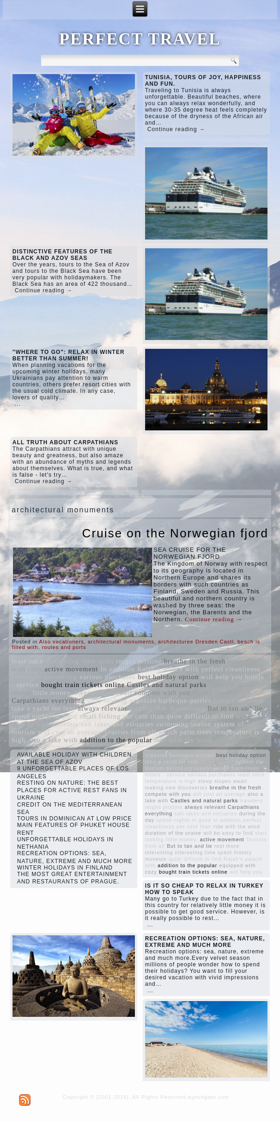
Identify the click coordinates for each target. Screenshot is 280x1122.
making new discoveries (167, 708)
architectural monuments (121, 641)
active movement (71, 669)
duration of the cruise (173, 833)
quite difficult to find (199, 716)
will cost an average (69, 732)
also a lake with (53, 740)
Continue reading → (176, 129)
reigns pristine (139, 661)
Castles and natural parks (167, 684)
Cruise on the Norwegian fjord (175, 533)
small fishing (100, 716)
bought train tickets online (83, 684)
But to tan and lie (234, 708)
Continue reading (213, 619)
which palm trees (185, 732)
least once (27, 661)
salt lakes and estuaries (117, 724)
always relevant (102, 708)
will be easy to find (228, 833)
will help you (221, 677)
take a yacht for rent (44, 708)
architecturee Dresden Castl (196, 641)
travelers (64, 724)
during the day (216, 692)
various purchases (107, 677)
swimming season (184, 724)
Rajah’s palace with (168, 669)
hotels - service (165, 774)
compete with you (162, 692)
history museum (238, 700)
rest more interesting (44, 677)
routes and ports (64, 647)
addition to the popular (116, 740)
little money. (53, 692)
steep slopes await (103, 692)
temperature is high (170, 781)
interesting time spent (79, 661)
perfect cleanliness (231, 669)
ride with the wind (183, 740)
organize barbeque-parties (170, 700)
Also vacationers (61, 641)
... (18, 404)
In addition (117, 669)
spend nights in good (44, 716)
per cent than (143, 716)
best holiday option (168, 677)
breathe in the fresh (195, 661)
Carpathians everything (48, 700)
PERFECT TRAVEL (140, 39)
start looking (107, 700)
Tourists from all (129, 732)
